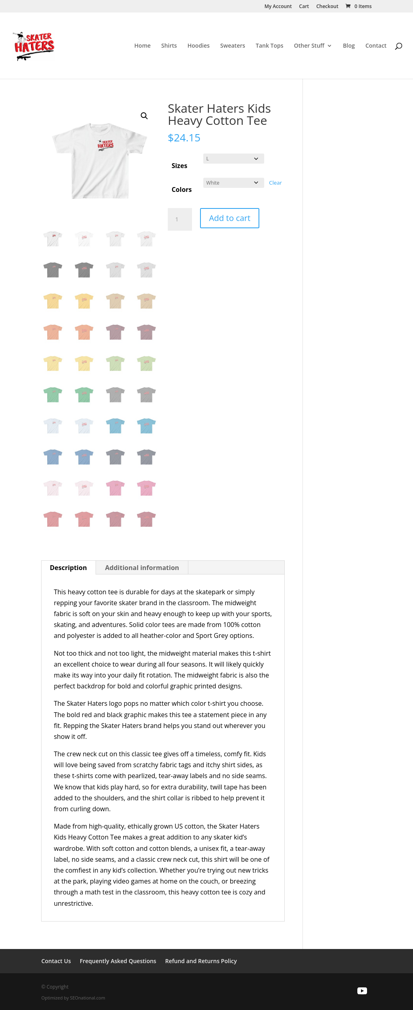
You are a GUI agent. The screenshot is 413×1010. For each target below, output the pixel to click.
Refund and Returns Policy (201, 961)
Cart (304, 7)
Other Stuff (309, 46)
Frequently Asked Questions (118, 961)
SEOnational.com (87, 998)
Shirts (169, 46)
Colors (181, 189)
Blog (349, 46)
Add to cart (229, 218)
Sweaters (232, 46)
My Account (278, 7)
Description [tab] (68, 567)
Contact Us (56, 961)
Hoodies (199, 46)
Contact (375, 46)
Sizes (179, 165)
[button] (144, 116)
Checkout (327, 7)
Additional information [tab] (142, 567)
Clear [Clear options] (275, 182)
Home (142, 46)
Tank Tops (270, 46)
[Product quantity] (180, 219)
